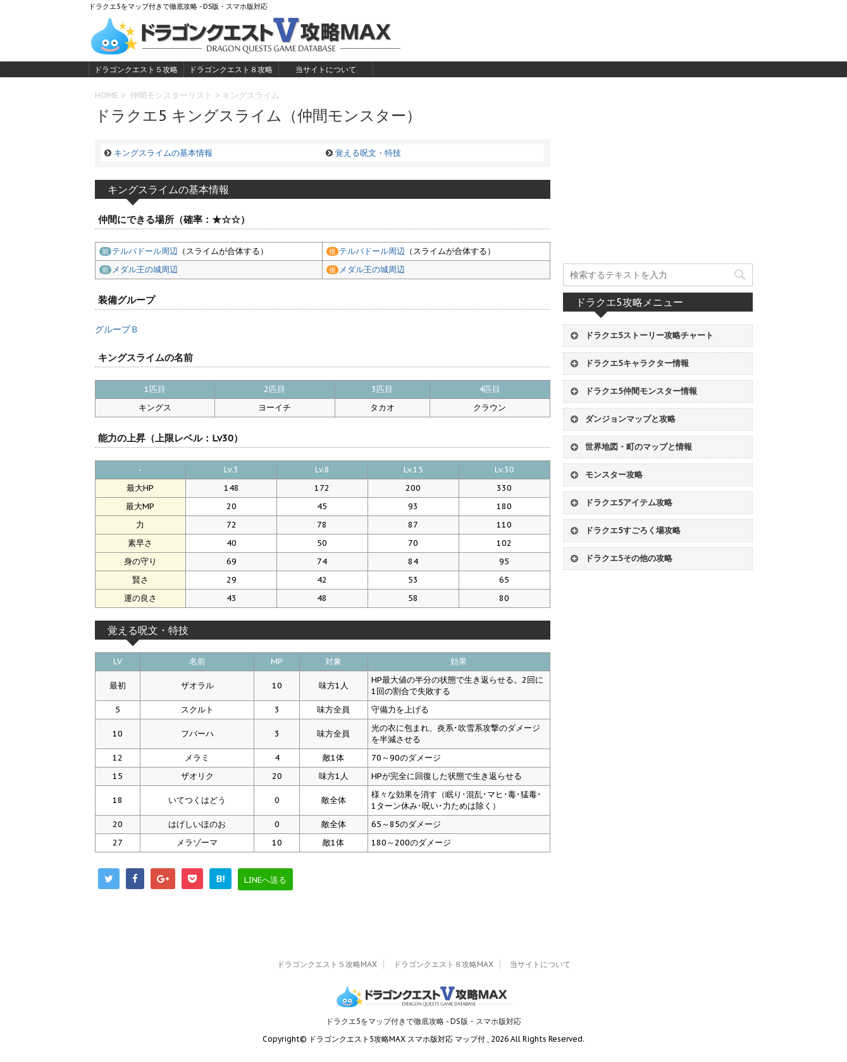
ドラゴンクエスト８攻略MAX (231, 71)
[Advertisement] (658, 175)
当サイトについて (325, 69)
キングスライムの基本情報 (163, 153)
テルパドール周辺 (145, 251)
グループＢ (117, 329)
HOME (106, 95)
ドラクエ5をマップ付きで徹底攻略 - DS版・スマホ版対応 (423, 1021)
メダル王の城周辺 (145, 269)
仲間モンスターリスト (171, 95)
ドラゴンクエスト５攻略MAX (136, 71)
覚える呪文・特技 (368, 153)
